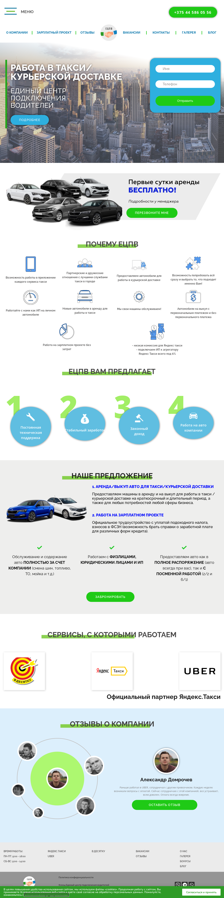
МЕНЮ (27, 11)
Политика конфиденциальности (76, 877)
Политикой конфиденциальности (46, 894)
